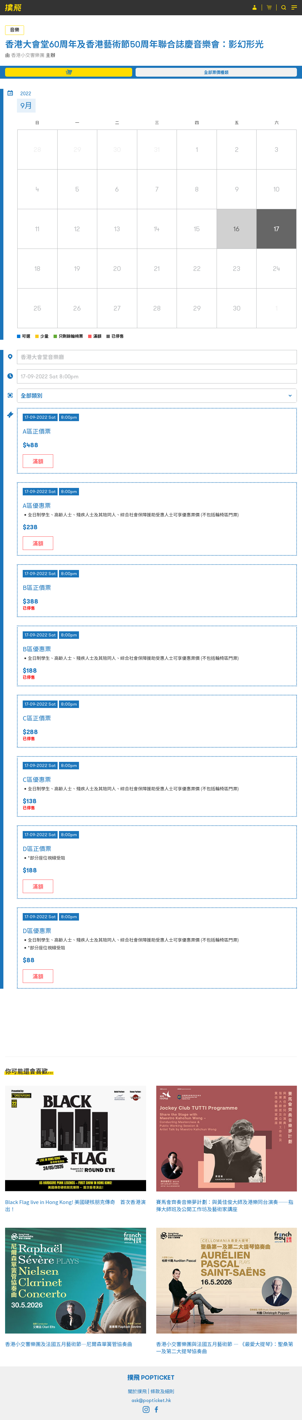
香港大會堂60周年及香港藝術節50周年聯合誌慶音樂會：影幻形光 (134, 44)
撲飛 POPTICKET (151, 1377)
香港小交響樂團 (27, 55)
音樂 (14, 30)
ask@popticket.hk (151, 1400)
